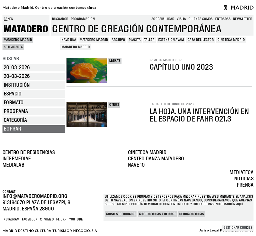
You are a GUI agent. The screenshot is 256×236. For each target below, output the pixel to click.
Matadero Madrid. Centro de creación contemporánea (49, 8)
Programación (83, 19)
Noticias (244, 178)
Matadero (26, 29)
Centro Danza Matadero (156, 158)
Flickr (61, 219)
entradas (222, 19)
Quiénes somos (200, 19)
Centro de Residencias (28, 152)
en (11, 19)
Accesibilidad (163, 19)
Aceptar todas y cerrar (157, 214)
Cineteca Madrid (147, 152)
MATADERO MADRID (18, 40)
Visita (181, 19)
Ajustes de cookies (120, 214)
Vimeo (49, 219)
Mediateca (242, 172)
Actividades (13, 47)
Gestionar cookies (238, 227)
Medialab (13, 165)
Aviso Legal (209, 230)
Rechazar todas (191, 214)
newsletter (242, 19)
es (6, 19)
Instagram (11, 219)
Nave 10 (136, 165)
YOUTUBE (76, 219)
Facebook (30, 219)
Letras (114, 60)
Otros (114, 104)
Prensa (245, 185)
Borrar (12, 129)
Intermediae (16, 158)
